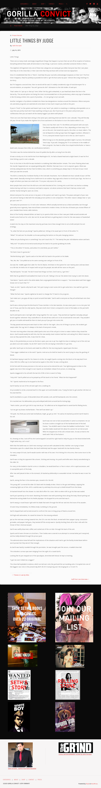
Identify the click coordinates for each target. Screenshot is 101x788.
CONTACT (31, 780)
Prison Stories (18, 26)
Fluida (87, 784)
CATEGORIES (7, 780)
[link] (67, 4)
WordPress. (94, 784)
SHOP (23, 780)
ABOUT (16, 780)
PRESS (40, 780)
